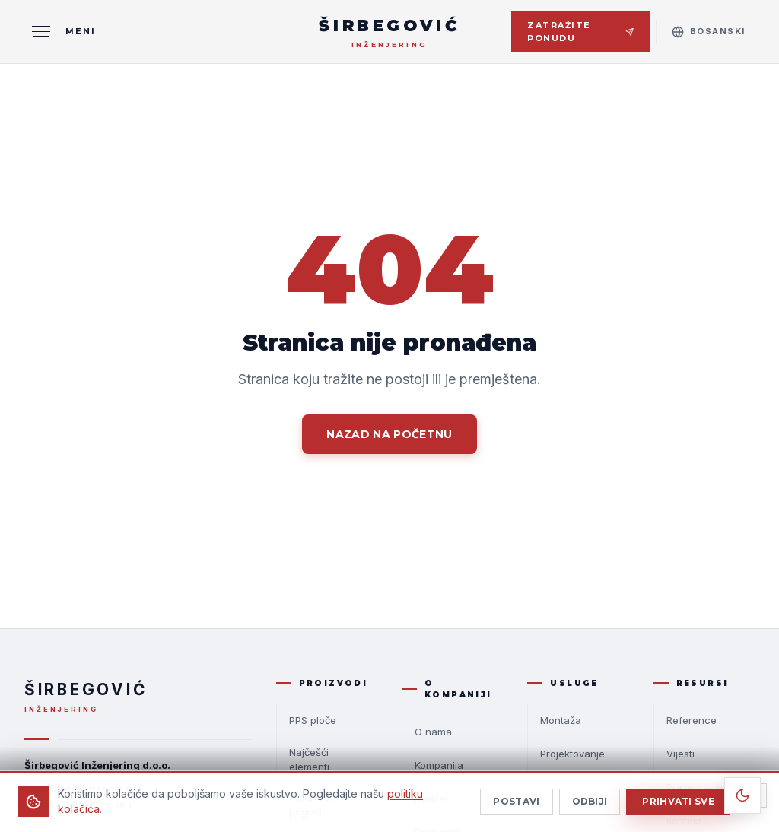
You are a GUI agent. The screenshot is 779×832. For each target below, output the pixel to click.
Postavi (516, 806)
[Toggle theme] (742, 795)
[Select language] (709, 32)
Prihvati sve (678, 806)
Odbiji (590, 806)
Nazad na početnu (389, 434)
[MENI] (60, 32)
